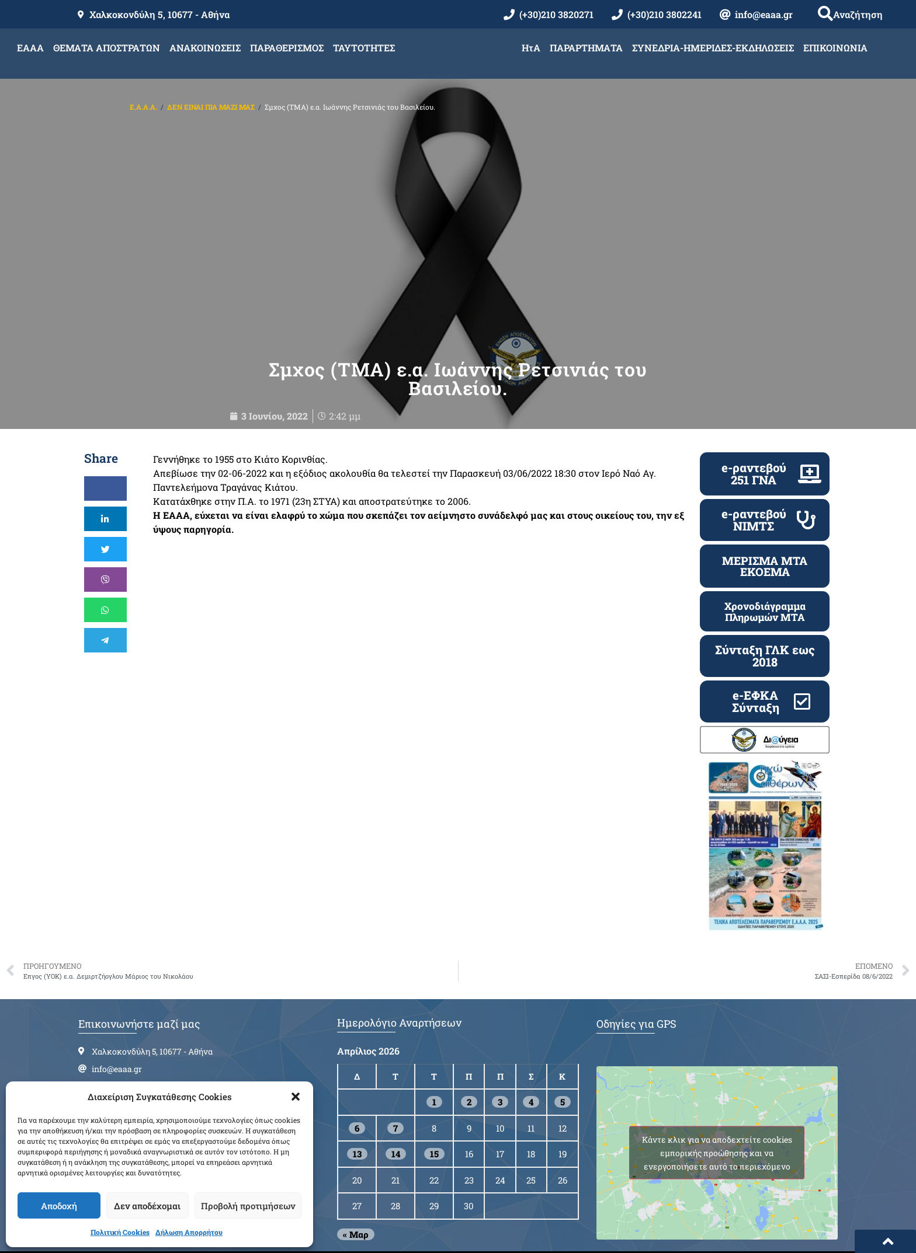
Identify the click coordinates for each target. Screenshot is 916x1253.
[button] (295, 1096)
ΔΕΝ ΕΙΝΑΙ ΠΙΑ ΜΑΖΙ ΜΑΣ (211, 106)
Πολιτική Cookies (120, 1232)
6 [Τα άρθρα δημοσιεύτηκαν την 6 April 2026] (357, 1109)
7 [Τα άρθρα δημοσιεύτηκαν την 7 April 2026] (395, 1109)
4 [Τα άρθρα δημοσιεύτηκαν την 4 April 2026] (531, 1084)
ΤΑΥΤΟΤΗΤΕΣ (364, 47)
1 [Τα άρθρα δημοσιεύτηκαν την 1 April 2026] (434, 1084)
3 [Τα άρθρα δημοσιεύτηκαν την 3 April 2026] (500, 1084)
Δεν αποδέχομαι (147, 1206)
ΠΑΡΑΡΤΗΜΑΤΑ (586, 47)
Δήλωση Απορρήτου (189, 1232)
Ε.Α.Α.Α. (143, 106)
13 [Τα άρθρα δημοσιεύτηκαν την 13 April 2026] (357, 1136)
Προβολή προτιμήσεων (248, 1206)
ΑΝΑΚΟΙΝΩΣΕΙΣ (205, 47)
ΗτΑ (531, 47)
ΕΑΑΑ (30, 47)
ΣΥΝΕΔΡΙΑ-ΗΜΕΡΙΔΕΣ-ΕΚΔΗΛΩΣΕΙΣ (713, 47)
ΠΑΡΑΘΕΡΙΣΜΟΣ (287, 47)
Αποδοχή (59, 1206)
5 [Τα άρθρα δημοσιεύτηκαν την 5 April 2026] (562, 1084)
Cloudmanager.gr (607, 1241)
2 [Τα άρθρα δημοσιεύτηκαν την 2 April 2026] (469, 1084)
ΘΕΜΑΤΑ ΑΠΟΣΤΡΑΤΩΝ (106, 47)
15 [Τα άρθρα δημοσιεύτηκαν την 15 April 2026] (434, 1136)
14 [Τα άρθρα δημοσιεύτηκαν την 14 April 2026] (395, 1136)
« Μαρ (356, 1215)
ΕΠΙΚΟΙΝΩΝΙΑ (835, 47)
